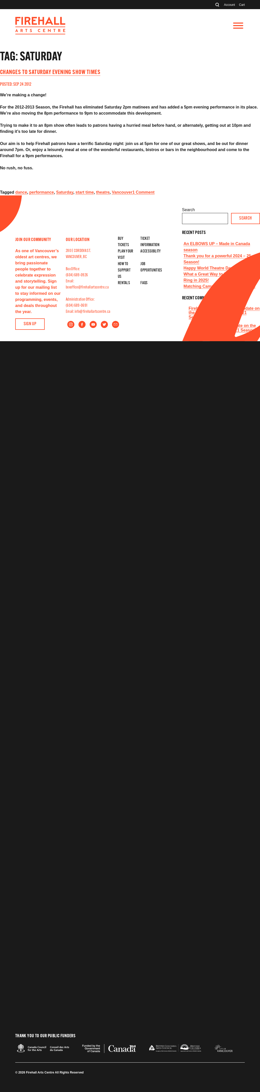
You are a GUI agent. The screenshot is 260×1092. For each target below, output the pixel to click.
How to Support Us (124, 270)
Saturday (64, 192)
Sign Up (30, 324)
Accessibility (150, 251)
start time (84, 192)
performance (41, 192)
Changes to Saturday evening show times (50, 72)
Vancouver (122, 192)
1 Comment (143, 192)
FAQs (144, 283)
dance (21, 192)
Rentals (124, 283)
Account (229, 5)
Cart (242, 5)
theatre (102, 192)
